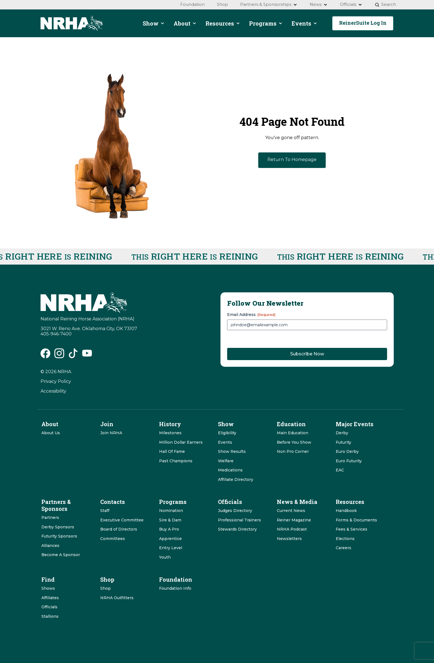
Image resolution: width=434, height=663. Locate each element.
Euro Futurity (349, 460)
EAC (340, 470)
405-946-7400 (56, 333)
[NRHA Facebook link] (45, 355)
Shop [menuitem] (222, 4)
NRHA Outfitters (117, 597)
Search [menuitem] (385, 4)
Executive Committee (122, 520)
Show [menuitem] (154, 23)
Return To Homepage (292, 159)
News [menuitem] (319, 4)
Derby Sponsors (57, 526)
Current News (291, 510)
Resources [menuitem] (222, 23)
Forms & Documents (356, 520)
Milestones (170, 432)
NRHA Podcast (292, 529)
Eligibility (227, 432)
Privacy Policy (56, 381)
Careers (343, 547)
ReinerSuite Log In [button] (363, 22)
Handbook (346, 510)
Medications (230, 470)
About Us (50, 432)
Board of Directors (118, 529)
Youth (165, 557)
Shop (105, 588)
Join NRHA (111, 432)
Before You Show (294, 442)
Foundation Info (175, 588)
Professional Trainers (239, 520)
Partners (50, 517)
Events (225, 442)
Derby (342, 432)
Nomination (171, 510)
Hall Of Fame (172, 451)
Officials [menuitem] (351, 4)
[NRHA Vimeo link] (87, 355)
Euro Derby (347, 451)
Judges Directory (235, 510)
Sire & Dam (170, 520)
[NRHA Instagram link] (59, 355)
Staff (104, 510)
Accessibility (53, 391)
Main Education (292, 432)
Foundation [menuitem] (192, 4)
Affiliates (50, 597)
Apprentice (170, 538)
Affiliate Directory (235, 479)
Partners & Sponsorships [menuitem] (268, 4)
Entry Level (170, 547)
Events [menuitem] (304, 23)
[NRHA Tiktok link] (73, 355)
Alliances (50, 545)
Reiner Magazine (294, 520)
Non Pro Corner (293, 451)
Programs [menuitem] (266, 23)
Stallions (50, 616)
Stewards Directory (237, 529)
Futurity (343, 442)
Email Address (251, 314)
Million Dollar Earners (181, 442)
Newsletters (289, 538)
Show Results (232, 451)
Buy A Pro (169, 529)
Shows (48, 588)
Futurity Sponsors (59, 536)
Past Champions (175, 460)
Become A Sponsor (60, 554)
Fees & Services (351, 529)
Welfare (226, 460)
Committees (112, 538)
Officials (49, 606)
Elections (345, 538)
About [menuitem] (185, 23)
